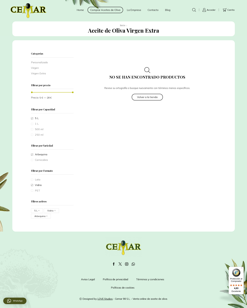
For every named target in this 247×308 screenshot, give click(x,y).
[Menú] (242, 269)
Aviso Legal (88, 279)
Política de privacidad (115, 279)
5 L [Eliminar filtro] (36, 210)
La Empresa (134, 10)
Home (80, 10)
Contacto (153, 10)
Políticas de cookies (122, 287)
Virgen (35, 67)
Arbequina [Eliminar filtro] (39, 216)
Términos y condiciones (150, 279)
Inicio (122, 25)
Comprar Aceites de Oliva (105, 10)
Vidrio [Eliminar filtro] (50, 210)
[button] (14, 301)
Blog (167, 10)
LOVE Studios (105, 298)
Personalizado (39, 62)
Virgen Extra (38, 73)
